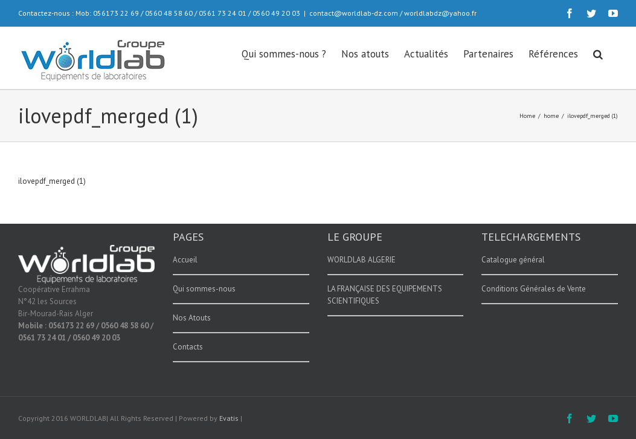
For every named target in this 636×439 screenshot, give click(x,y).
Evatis (229, 418)
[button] (598, 53)
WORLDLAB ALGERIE (361, 260)
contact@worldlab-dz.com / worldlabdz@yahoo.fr (393, 13)
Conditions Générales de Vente (533, 289)
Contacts (188, 347)
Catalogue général (513, 260)
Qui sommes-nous (204, 289)
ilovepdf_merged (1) (52, 181)
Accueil (185, 260)
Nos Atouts (192, 318)
